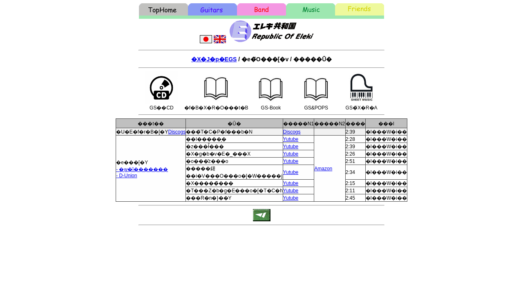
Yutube (290, 139)
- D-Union (126, 175)
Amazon (323, 169)
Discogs (177, 132)
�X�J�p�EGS (214, 59)
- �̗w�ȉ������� (142, 169)
